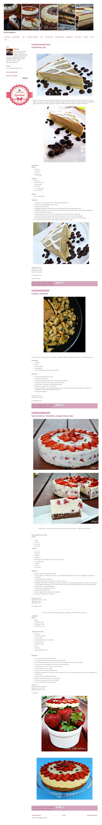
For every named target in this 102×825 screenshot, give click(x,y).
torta (53, 284)
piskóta (43, 809)
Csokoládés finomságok (32, 37)
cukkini (37, 407)
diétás (45, 407)
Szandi (17, 49)
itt (39, 278)
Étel (6, 39)
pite (50, 284)
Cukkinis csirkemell (40, 294)
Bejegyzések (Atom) (42, 817)
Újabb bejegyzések (36, 815)
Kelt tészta (86, 37)
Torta (41, 37)
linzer (48, 284)
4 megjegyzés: (50, 282)
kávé (42, 284)
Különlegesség (69, 37)
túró (48, 809)
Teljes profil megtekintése (12, 62)
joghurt (50, 407)
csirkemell (41, 407)
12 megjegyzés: (50, 807)
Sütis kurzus (7, 37)
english (37, 809)
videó (51, 809)
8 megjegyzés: (50, 405)
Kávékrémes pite (39, 47)
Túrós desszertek (49, 37)
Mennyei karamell (59, 37)
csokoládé (38, 284)
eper (40, 809)
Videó (23, 37)
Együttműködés (16, 37)
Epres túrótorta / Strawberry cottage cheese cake (52, 416)
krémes (44, 284)
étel (48, 407)
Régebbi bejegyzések (92, 815)
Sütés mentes (78, 37)
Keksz (92, 37)
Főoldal (64, 815)
